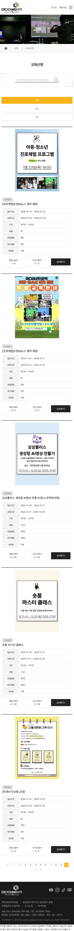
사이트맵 (42, 906)
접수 (37, 108)
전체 (37, 100)
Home (5, 48)
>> (40, 870)
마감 (37, 117)
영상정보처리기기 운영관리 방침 (38, 902)
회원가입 (62, 7)
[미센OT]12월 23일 (13, 791)
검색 (56, 79)
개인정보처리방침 (9, 902)
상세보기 (61, 261)
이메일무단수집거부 (10, 906)
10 (66, 864)
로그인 (54, 7)
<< (7, 865)
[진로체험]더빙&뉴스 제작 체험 (20, 204)
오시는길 (29, 906)
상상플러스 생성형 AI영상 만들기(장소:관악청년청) (31, 498)
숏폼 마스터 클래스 (13, 645)
